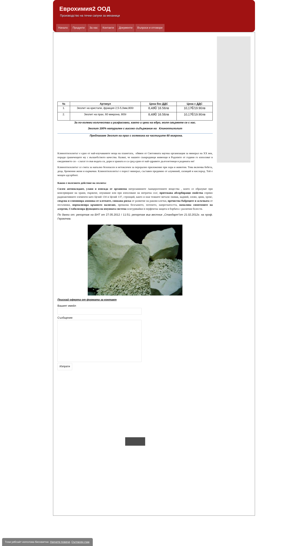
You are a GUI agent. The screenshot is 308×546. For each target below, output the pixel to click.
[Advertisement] (234, 99)
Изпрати (65, 366)
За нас (93, 27)
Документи (126, 27)
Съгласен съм (80, 541)
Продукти (79, 27)
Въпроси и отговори (150, 27)
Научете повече (60, 541)
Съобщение (65, 317)
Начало (63, 27)
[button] (135, 67)
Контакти (108, 27)
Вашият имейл (66, 305)
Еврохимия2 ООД (84, 8)
